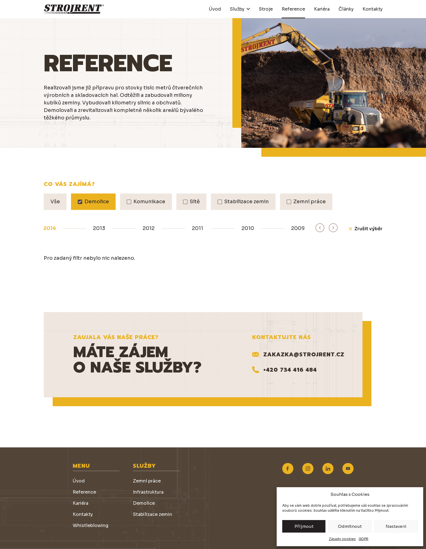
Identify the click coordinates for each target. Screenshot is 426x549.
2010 (248, 228)
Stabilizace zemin (152, 514)
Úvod (215, 9)
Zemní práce (147, 481)
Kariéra (322, 9)
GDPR (363, 539)
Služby (237, 9)
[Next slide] (333, 227)
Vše (55, 201)
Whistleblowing (90, 525)
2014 (49, 228)
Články (346, 9)
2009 (298, 228)
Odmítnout (350, 526)
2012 (149, 228)
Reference (293, 9)
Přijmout (303, 526)
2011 (197, 228)
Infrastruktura (148, 492)
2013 (99, 228)
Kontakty (372, 9)
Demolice (144, 503)
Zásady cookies (342, 539)
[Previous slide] (319, 227)
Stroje (266, 9)
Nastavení (396, 526)
